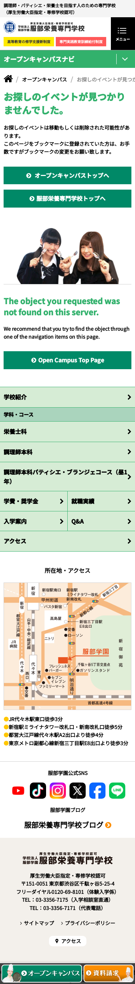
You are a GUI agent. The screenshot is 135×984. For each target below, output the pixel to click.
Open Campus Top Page (71, 360)
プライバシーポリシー (90, 923)
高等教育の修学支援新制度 (28, 41)
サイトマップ (39, 923)
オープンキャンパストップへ (71, 175)
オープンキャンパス (44, 79)
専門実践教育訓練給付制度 (81, 41)
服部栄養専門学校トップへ (70, 198)
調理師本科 (18, 451)
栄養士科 (15, 431)
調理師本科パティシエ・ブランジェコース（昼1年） (65, 477)
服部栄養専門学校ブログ (63, 825)
